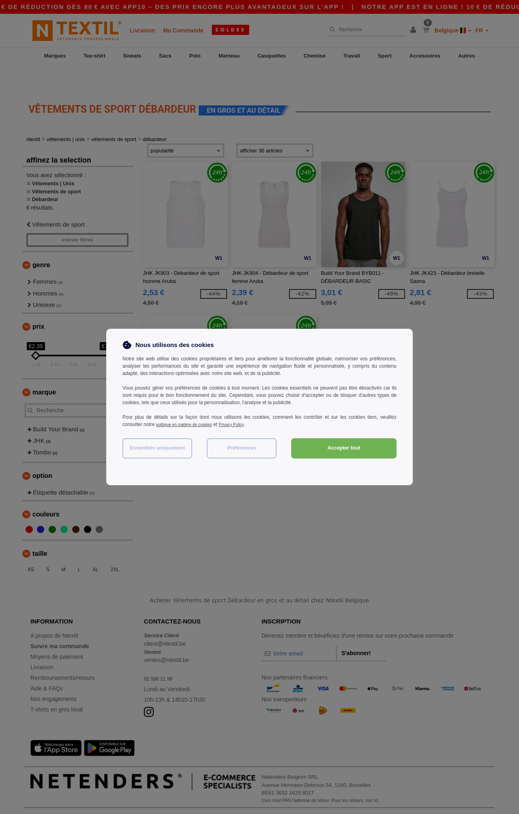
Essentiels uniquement (157, 448)
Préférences (241, 448)
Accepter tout (344, 448)
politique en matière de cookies (189, 424)
